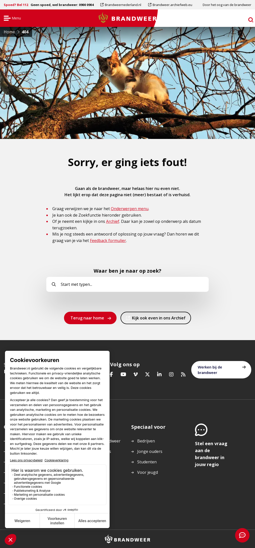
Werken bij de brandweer (210, 370)
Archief (112, 221)
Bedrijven (146, 441)
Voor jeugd (147, 472)
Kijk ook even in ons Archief (159, 319)
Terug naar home (87, 318)
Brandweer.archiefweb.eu (172, 4)
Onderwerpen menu (129, 208)
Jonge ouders (149, 451)
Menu (11, 18)
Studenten (147, 462)
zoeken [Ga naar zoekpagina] (242, 19)
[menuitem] (122, 4)
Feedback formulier (108, 240)
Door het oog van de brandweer (227, 4)
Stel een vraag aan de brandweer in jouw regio (211, 453)
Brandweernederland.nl (123, 4)
